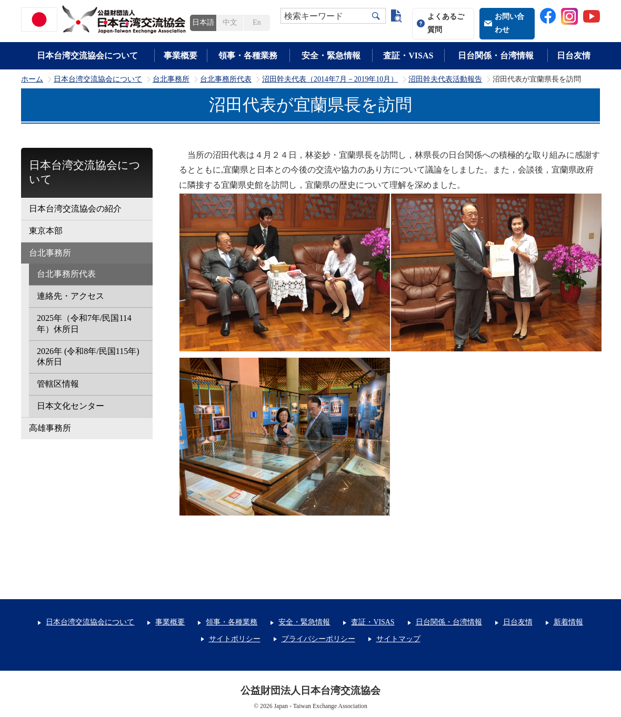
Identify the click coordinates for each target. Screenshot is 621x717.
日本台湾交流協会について (87, 55)
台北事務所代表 (226, 79)
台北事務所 (171, 79)
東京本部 (46, 230)
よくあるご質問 (445, 23)
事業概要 (180, 55)
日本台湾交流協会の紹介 (75, 208)
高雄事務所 (50, 427)
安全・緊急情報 (331, 55)
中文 (230, 22)
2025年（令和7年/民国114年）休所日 (84, 324)
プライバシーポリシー (318, 639)
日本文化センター (70, 405)
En (257, 22)
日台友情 (573, 55)
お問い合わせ (509, 23)
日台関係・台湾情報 (496, 55)
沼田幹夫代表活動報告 (445, 79)
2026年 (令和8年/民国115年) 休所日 (88, 357)
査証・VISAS (408, 55)
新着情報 (568, 622)
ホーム (32, 79)
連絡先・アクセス (70, 295)
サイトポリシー (235, 639)
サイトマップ (398, 639)
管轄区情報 (58, 383)
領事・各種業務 (247, 55)
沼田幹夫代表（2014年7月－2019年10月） (330, 79)
